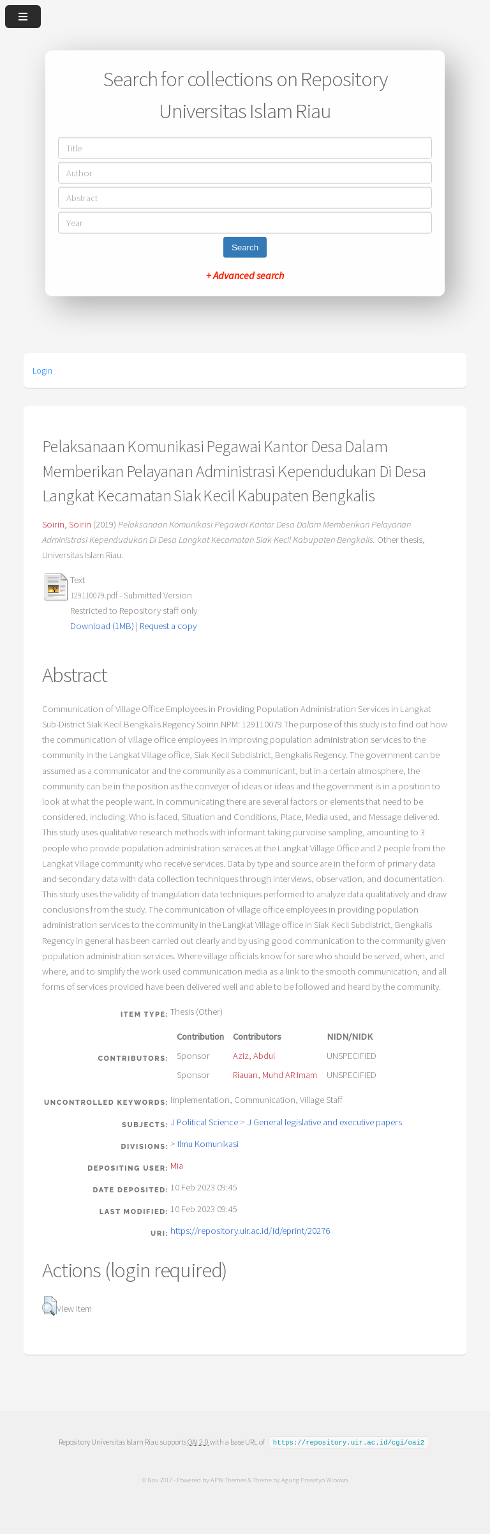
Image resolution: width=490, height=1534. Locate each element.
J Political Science (204, 1122)
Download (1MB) (102, 626)
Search (245, 247)
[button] (49, 1306)
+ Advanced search (245, 274)
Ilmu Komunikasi (208, 1144)
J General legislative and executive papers (324, 1122)
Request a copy (168, 626)
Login (42, 370)
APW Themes (228, 1479)
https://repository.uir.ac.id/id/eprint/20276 (250, 1230)
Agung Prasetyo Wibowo (314, 1479)
